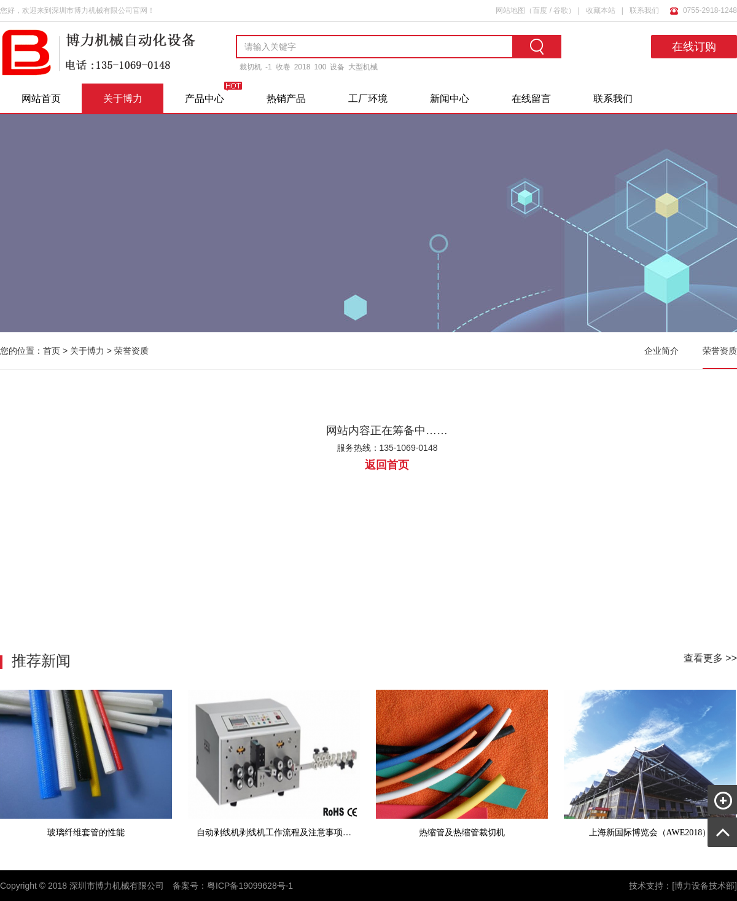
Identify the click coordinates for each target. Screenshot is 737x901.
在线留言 (531, 98)
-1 (268, 67)
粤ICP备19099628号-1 (250, 886)
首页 (51, 351)
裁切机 (251, 67)
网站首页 (41, 98)
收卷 (283, 67)
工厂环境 (368, 98)
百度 (539, 10)
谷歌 (560, 10)
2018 (302, 67)
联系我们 (644, 10)
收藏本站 (600, 10)
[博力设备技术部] (704, 886)
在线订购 (694, 47)
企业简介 (661, 351)
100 (320, 67)
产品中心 (204, 98)
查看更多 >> (710, 658)
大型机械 (363, 67)
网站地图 (510, 10)
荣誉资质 (131, 351)
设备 (337, 67)
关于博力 (122, 98)
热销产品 (286, 98)
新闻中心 (449, 98)
